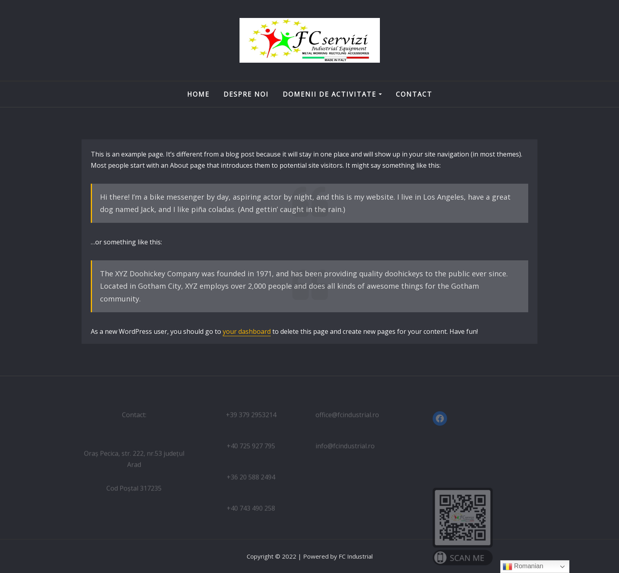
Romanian (523, 566)
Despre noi (246, 94)
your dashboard (247, 331)
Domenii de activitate (332, 94)
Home (198, 94)
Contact (414, 94)
